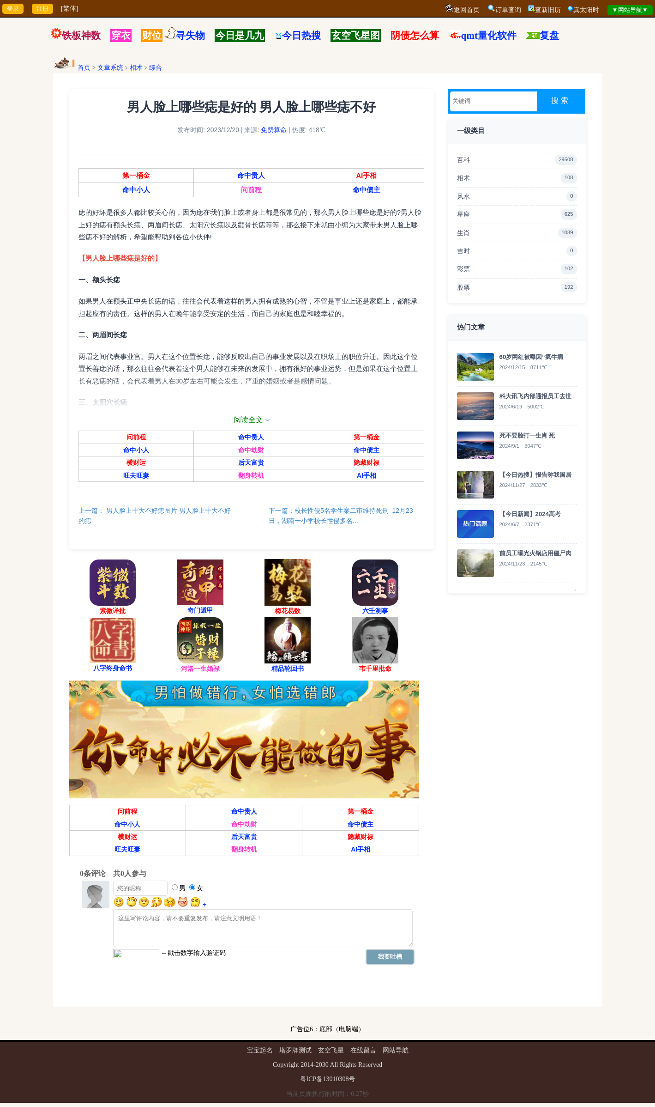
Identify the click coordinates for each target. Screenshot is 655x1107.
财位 (152, 35)
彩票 (517, 269)
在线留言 (363, 1054)
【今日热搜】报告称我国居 (535, 474)
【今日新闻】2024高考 (530, 514)
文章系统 (110, 67)
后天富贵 (251, 464)
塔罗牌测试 (295, 1054)
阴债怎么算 (415, 35)
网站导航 (396, 1054)
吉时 (517, 251)
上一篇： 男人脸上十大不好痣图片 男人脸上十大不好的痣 (157, 518)
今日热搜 (298, 35)
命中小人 (137, 192)
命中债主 (365, 192)
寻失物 (190, 35)
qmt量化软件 (489, 35)
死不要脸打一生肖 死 (527, 435)
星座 (517, 214)
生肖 (517, 233)
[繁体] (69, 8)
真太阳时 (586, 9)
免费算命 (274, 132)
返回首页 (467, 9)
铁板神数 (81, 35)
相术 (136, 67)
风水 (517, 196)
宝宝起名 (260, 1054)
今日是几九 (240, 35)
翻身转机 (251, 477)
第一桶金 (137, 177)
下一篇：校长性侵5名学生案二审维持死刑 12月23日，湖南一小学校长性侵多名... (341, 518)
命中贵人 (251, 177)
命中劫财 (251, 452)
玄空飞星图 (355, 35)
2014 (306, 1068)
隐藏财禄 (365, 464)
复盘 (549, 35)
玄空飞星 (331, 1054)
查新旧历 (548, 9)
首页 (84, 67)
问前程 (251, 192)
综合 (155, 67)
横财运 (137, 464)
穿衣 (121, 35)
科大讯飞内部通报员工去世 (535, 396)
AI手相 (365, 177)
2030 (322, 1068)
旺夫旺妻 (137, 477)
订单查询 (508, 9)
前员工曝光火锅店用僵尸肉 (535, 553)
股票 (517, 287)
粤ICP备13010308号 (327, 1083)
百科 (517, 160)
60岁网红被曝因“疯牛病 (531, 356)
